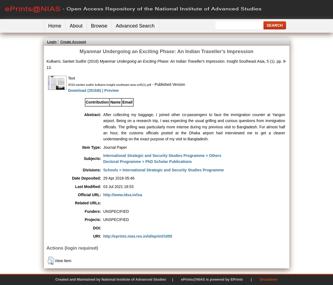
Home (54, 26)
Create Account (73, 42)
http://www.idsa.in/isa (122, 195)
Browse (99, 26)
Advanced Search (135, 26)
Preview (111, 90)
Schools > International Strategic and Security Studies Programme (163, 170)
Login (52, 42)
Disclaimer (269, 279)
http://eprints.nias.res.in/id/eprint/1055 (137, 236)
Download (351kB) (84, 90)
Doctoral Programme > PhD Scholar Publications (147, 161)
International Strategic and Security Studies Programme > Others (162, 155)
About (76, 26)
